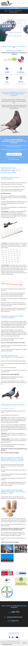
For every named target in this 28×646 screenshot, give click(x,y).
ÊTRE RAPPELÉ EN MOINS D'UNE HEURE (19, 3)
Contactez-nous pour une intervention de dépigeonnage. (10, 374)
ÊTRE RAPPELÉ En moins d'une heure (14, 36)
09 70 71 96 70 (14, 33)
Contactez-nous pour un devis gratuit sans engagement (10, 453)
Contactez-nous (23, 3)
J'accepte (24, 642)
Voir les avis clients (14, 12)
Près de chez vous (26, 3)
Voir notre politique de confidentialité (7, 644)
